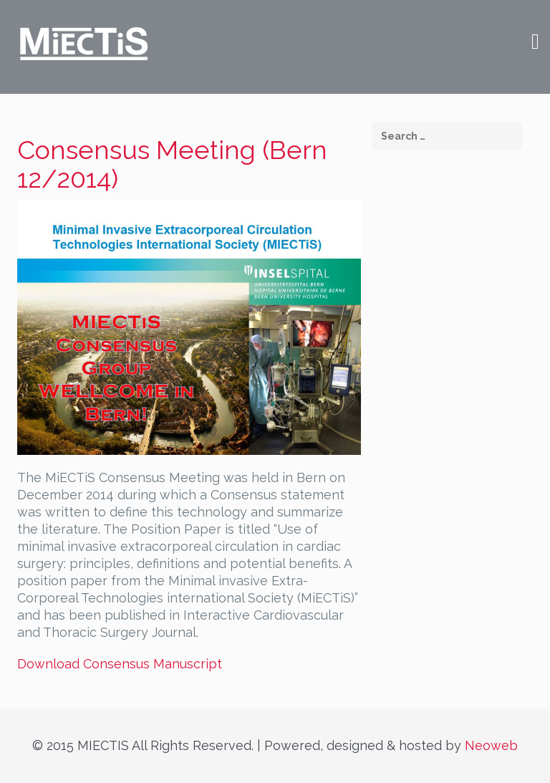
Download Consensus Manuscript (119, 663)
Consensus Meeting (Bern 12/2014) (172, 164)
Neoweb (491, 745)
